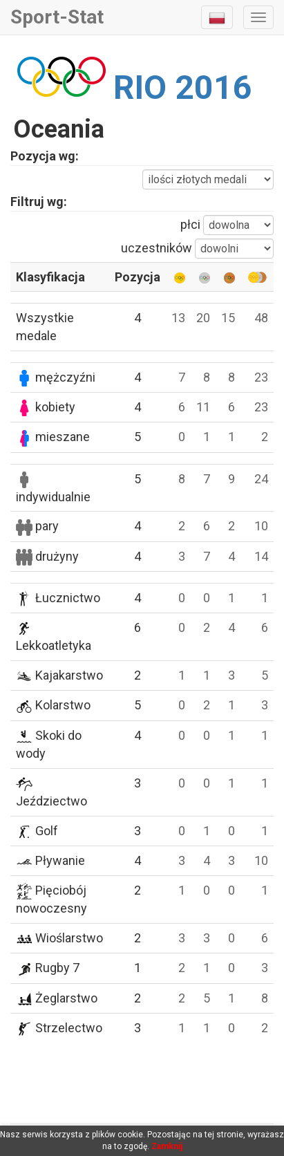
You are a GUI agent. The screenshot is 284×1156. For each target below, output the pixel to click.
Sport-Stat (57, 17)
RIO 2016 (182, 87)
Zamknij (166, 1146)
